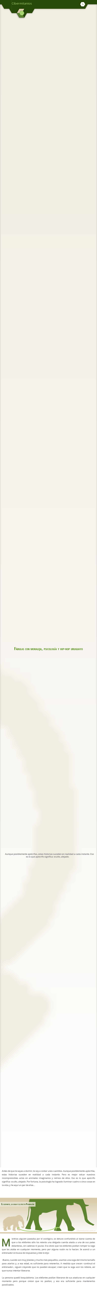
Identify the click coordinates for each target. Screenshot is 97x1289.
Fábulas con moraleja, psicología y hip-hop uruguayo (48, 648)
